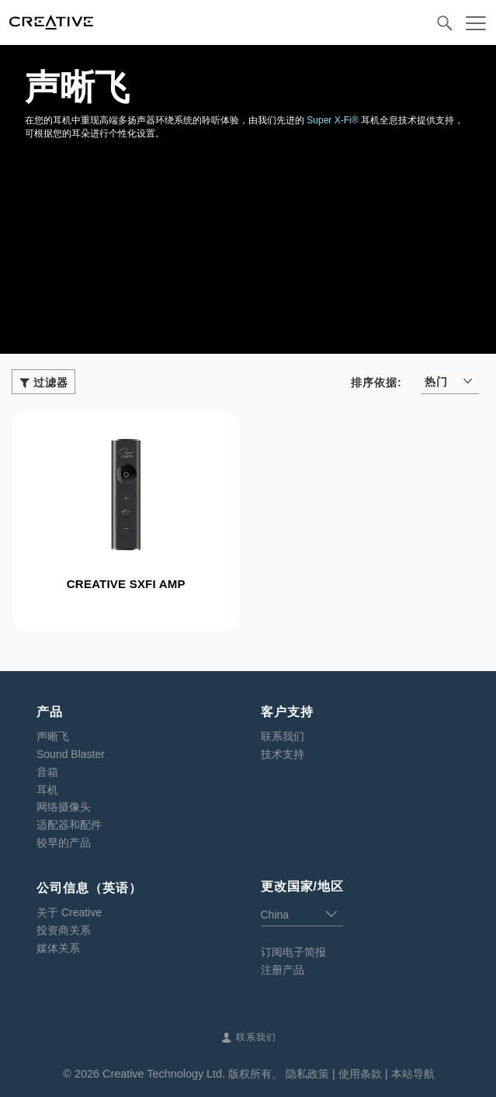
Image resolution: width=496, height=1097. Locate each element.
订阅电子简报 (293, 952)
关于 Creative (69, 912)
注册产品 (282, 970)
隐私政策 (307, 1074)
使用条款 (360, 1074)
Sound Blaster (70, 754)
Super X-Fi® (332, 120)
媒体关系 (58, 948)
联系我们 (282, 736)
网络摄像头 (63, 807)
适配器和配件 (69, 824)
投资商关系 (63, 930)
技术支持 (282, 754)
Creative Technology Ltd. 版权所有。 (192, 1074)
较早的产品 (63, 842)
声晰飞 (52, 736)
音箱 (47, 772)
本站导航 (413, 1074)
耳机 (47, 790)
